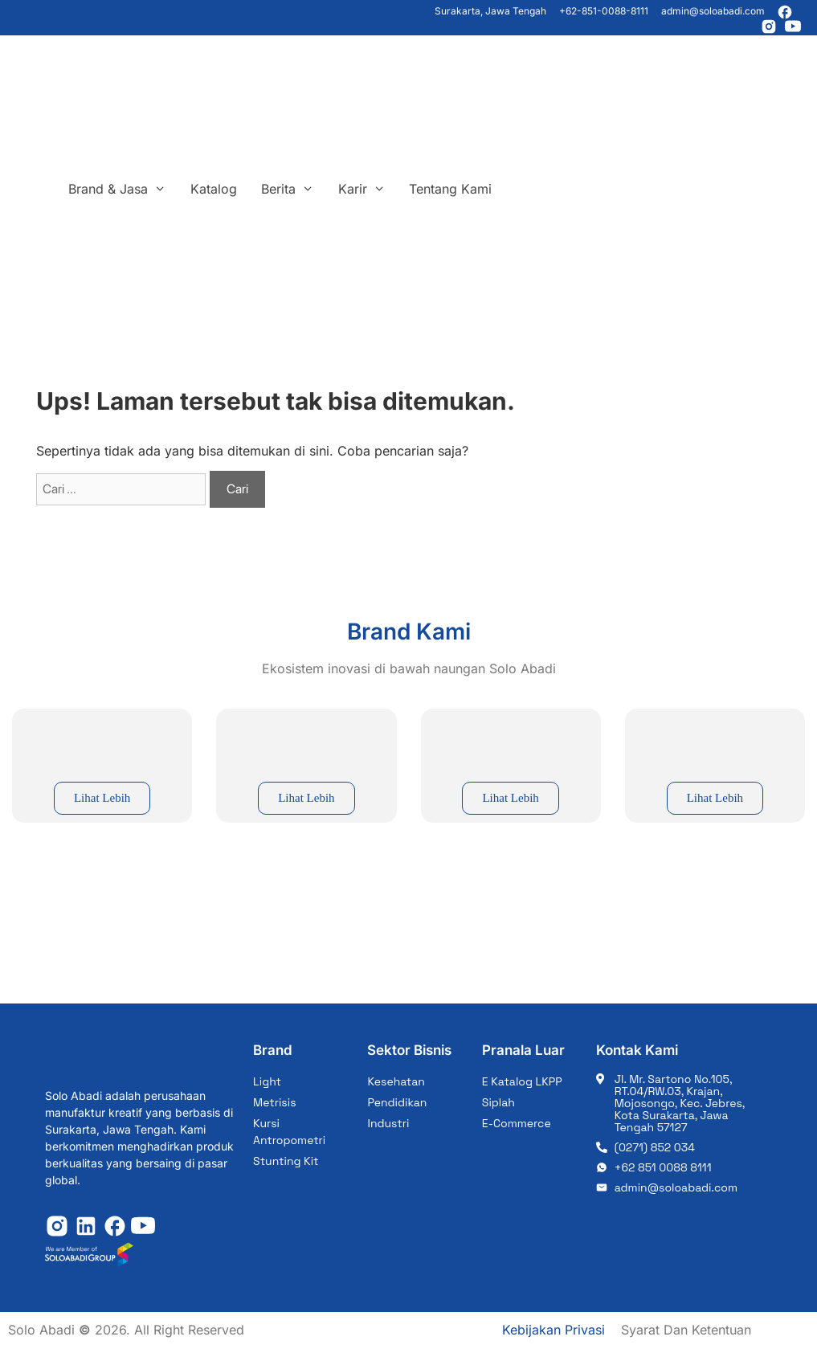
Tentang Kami (450, 189)
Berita (293, 189)
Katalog (213, 189)
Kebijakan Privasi (553, 1330)
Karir (368, 189)
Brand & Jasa (123, 189)
